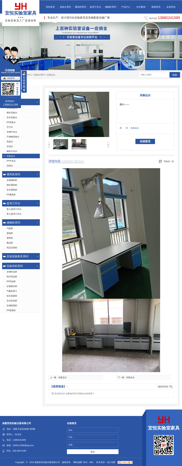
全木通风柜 (12, 190)
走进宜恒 (171, 7)
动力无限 (111, 462)
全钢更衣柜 (12, 286)
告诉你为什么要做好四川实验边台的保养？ (75, 393)
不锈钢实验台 (13, 136)
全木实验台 (12, 117)
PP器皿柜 (11, 310)
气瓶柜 (10, 228)
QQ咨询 (11, 78)
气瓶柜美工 (12, 291)
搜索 (174, 75)
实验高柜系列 (15, 266)
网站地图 (77, 462)
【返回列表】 (163, 386)
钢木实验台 (12, 112)
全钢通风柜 (12, 180)
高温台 (10, 141)
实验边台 (51, 75)
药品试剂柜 (12, 247)
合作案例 (140, 7)
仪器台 (10, 165)
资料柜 (10, 238)
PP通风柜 (11, 194)
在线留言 (145, 141)
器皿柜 (10, 233)
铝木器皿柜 (12, 296)
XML (91, 462)
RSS (85, 462)
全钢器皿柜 (12, 305)
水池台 (10, 146)
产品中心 (125, 7)
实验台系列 (65, 7)
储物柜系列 (110, 7)
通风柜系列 (80, 7)
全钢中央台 (12, 132)
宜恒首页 (50, 7)
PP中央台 (11, 161)
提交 (93, 451)
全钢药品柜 (12, 272)
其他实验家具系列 (17, 256)
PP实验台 (11, 122)
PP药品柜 (11, 281)
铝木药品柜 (12, 276)
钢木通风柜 (12, 185)
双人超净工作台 (14, 209)
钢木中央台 (12, 151)
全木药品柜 (12, 300)
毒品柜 (10, 243)
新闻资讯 (155, 7)
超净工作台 (95, 7)
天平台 (10, 127)
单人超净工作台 (14, 214)
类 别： (125, 128)
